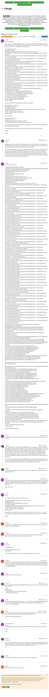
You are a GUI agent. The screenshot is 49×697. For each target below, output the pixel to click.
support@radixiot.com (24, 25)
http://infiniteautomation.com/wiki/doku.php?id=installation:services (18, 536)
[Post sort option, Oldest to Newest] (40, 36)
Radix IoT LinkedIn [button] (24, 30)
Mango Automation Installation (7, 36)
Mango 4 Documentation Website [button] (36, 2)
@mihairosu (11, 623)
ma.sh (27, 481)
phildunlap (7, 140)
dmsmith (6, 39)
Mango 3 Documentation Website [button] (21, 2)
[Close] (46, 675)
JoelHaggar (7, 533)
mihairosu (7, 611)
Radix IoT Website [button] (9, 2)
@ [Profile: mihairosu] (7, 625)
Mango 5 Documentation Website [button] (24, 4)
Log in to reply (44, 36)
